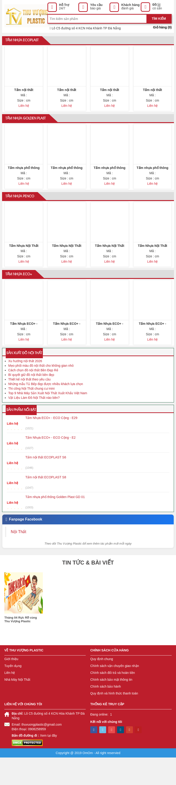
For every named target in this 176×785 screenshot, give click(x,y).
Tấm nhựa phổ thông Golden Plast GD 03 (110, 180)
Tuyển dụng (13, 693)
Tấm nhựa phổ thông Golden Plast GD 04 (152, 180)
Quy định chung (101, 686)
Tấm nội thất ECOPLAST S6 (45, 485)
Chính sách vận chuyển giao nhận (114, 693)
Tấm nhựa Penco (20, 210)
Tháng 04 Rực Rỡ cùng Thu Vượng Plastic (20, 646)
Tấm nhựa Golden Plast (26, 125)
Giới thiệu (11, 686)
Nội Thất (18, 559)
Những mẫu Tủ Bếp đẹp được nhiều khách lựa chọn (45, 411)
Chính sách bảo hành (105, 714)
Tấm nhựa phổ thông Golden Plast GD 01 (24, 180)
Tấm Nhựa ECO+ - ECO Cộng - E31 (66, 350)
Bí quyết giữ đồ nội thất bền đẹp (31, 402)
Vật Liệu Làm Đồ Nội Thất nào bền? (34, 425)
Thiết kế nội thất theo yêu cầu (29, 407)
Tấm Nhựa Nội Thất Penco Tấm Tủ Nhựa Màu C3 (109, 265)
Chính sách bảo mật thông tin (111, 707)
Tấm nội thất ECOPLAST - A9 (24, 96)
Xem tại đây (48, 763)
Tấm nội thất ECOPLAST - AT (152, 96)
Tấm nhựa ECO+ (19, 295)
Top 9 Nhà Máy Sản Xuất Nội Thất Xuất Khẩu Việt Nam (47, 420)
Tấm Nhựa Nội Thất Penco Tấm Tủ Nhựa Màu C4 (152, 265)
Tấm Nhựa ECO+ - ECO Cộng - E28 (152, 350)
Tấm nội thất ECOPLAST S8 (45, 504)
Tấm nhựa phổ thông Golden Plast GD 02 (67, 180)
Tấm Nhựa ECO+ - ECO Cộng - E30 (23, 350)
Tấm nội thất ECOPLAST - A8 (109, 96)
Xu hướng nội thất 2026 (25, 388)
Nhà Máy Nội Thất (17, 707)
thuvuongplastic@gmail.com (42, 752)
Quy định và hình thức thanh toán (114, 721)
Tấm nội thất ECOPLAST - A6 (67, 96)
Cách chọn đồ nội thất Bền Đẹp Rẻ (33, 397)
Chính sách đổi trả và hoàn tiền (112, 700)
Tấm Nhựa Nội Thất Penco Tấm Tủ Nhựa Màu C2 (66, 265)
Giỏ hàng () (162, 27)
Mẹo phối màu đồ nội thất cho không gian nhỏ (41, 393)
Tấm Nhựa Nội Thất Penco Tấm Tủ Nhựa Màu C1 (23, 265)
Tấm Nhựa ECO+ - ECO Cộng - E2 (50, 465)
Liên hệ (9, 700)
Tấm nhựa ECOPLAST (22, 40)
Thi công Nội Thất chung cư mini (31, 416)
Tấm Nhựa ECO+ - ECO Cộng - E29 (109, 350)
